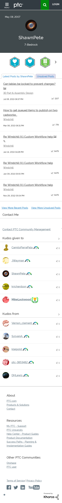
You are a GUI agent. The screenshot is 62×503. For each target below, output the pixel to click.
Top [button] (4, 495)
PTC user (12, 467)
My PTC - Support (16, 426)
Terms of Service (16, 481)
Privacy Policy (34, 481)
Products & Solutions (18, 405)
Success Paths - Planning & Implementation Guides (22, 443)
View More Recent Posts (15, 208)
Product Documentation (19, 438)
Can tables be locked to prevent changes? (29, 83)
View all (31, 239)
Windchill (8, 119)
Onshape (11, 463)
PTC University (15, 430)
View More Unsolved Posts (46, 208)
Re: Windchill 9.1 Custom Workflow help (28, 136)
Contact (11, 409)
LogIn (55, 4)
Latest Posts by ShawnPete (18, 76)
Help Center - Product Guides (23, 434)
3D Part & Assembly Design (18, 93)
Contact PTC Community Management (26, 229)
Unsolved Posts (45, 76)
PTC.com (12, 401)
